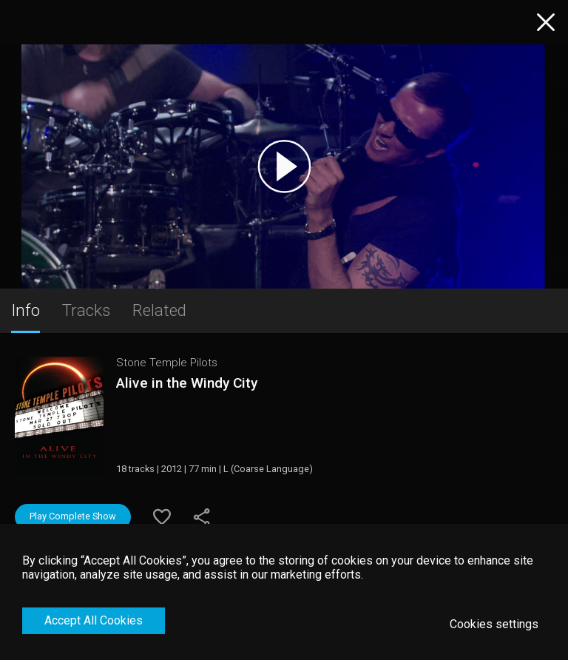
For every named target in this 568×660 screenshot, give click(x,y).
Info (25, 310)
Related (159, 310)
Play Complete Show (73, 516)
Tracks (86, 310)
